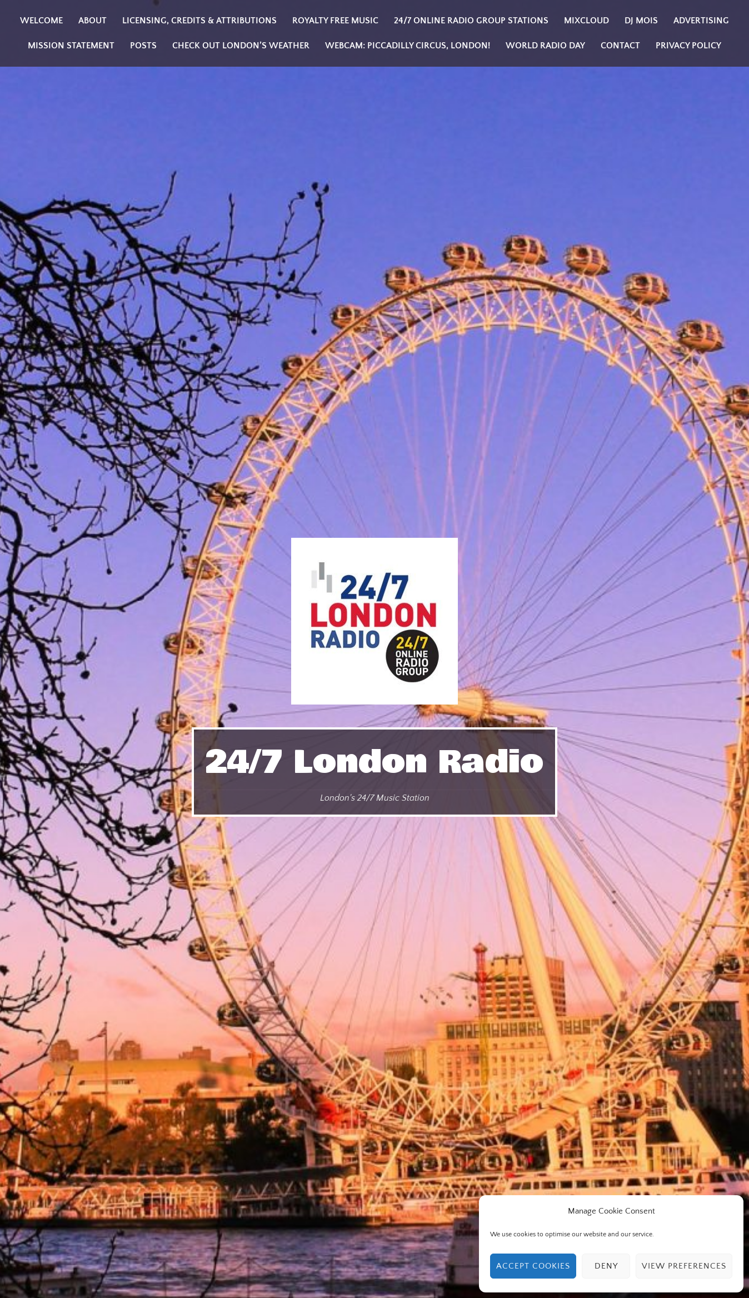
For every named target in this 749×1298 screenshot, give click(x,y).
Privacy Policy (688, 46)
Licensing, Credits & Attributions (199, 21)
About (92, 21)
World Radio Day (545, 46)
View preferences (684, 1266)
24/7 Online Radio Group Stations (471, 21)
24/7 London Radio (374, 762)
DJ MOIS (641, 21)
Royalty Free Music (335, 21)
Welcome (41, 21)
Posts (143, 46)
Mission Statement (71, 46)
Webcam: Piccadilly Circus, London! (407, 46)
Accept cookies (533, 1266)
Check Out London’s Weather (240, 46)
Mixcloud (586, 21)
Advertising (701, 21)
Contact (620, 46)
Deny (606, 1266)
